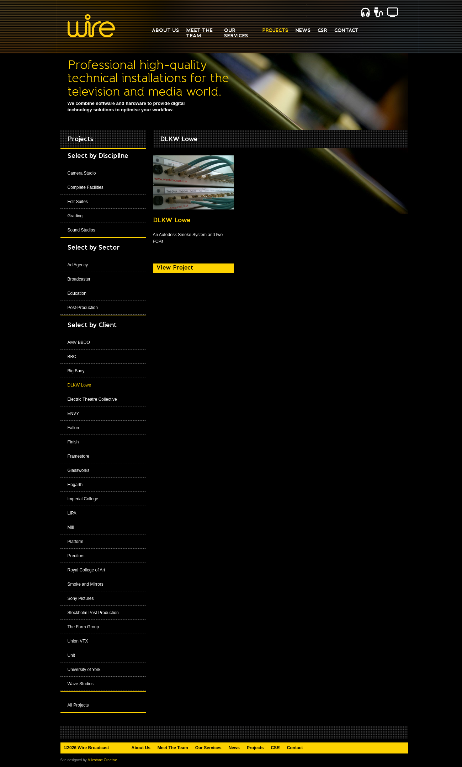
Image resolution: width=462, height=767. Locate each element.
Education (77, 293)
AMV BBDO (79, 342)
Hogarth (75, 484)
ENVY (73, 413)
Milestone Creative (102, 760)
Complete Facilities (85, 187)
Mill (71, 527)
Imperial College (83, 498)
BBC (72, 356)
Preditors (76, 555)
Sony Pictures (81, 598)
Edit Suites (78, 201)
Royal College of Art (86, 570)
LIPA (72, 513)
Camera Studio (82, 173)
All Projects (78, 705)
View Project (174, 268)
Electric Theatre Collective (92, 399)
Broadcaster (79, 279)
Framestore (78, 456)
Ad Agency (78, 264)
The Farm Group (83, 626)
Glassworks (79, 470)
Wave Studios (81, 683)
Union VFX (78, 641)
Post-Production (83, 307)
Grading (75, 215)
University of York (84, 669)
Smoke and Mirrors (85, 584)
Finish (73, 442)
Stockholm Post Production (93, 612)
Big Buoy (76, 370)
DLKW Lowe (79, 385)
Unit (71, 655)
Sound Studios (81, 230)
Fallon (73, 427)
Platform (76, 541)
